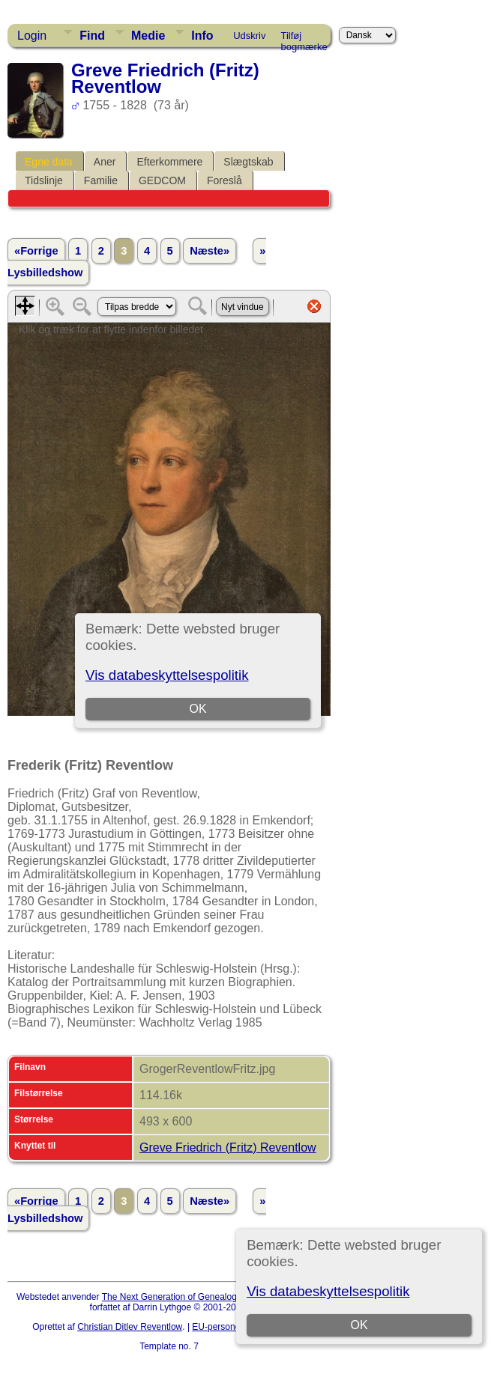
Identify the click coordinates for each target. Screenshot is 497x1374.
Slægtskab (248, 162)
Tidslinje (44, 180)
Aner (105, 162)
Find (92, 35)
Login (31, 35)
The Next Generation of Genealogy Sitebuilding (196, 1297)
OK (359, 1325)
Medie (148, 35)
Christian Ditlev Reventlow (129, 1327)
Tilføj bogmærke (304, 38)
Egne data (49, 162)
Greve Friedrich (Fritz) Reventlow (227, 1147)
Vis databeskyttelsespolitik (328, 1291)
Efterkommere (169, 162)
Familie (101, 180)
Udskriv (249, 35)
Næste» (209, 251)
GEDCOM (162, 180)
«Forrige (36, 251)
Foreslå (224, 180)
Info (202, 35)
